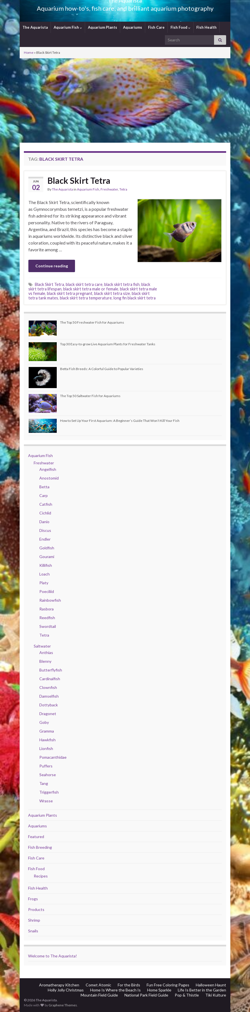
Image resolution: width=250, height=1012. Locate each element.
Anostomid (49, 478)
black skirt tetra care (84, 284)
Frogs (33, 898)
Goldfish (46, 547)
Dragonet (47, 713)
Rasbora (46, 608)
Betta (44, 486)
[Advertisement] (125, 100)
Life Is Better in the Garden (202, 990)
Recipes (41, 876)
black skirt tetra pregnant (69, 293)
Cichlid (45, 513)
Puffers (46, 766)
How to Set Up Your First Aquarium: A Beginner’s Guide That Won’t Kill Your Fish (119, 420)
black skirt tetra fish (122, 284)
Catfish (45, 504)
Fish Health (206, 27)
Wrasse (46, 800)
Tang (43, 783)
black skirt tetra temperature (86, 297)
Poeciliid (46, 591)
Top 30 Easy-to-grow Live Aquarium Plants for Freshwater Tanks (107, 344)
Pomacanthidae (53, 757)
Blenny (45, 661)
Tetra (123, 189)
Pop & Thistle (187, 995)
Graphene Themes (63, 1005)
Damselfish (49, 696)
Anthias (46, 652)
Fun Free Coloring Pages (168, 984)
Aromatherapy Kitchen (59, 984)
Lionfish (46, 748)
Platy (43, 582)
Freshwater (109, 189)
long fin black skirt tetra (134, 297)
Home (28, 52)
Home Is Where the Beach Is (115, 990)
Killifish (45, 565)
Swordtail (47, 626)
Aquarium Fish (68, 27)
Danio (44, 521)
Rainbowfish (50, 600)
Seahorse (47, 774)
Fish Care (156, 27)
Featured (36, 836)
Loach (44, 574)
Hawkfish (47, 739)
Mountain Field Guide (99, 995)
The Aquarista (35, 27)
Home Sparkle (159, 990)
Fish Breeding (40, 847)
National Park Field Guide (146, 995)
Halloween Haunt (211, 984)
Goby (44, 722)
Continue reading (51, 265)
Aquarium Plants (102, 27)
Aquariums (132, 27)
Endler (45, 539)
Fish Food (180, 27)
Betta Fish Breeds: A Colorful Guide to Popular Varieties (101, 369)
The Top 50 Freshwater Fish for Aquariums (92, 322)
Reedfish (47, 617)
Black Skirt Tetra (78, 180)
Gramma (46, 731)
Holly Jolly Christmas (66, 990)
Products (36, 909)
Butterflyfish (50, 670)
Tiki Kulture (215, 995)
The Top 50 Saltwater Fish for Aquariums (90, 396)
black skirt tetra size (112, 293)
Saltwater (42, 646)
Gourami (46, 556)
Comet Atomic (98, 984)
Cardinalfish (49, 678)
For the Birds (129, 984)
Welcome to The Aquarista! (52, 955)
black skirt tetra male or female (90, 288)
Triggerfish (49, 792)
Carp (43, 495)
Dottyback (48, 704)
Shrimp (34, 920)
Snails (33, 930)
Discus (45, 530)
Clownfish (48, 687)
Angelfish (47, 469)
